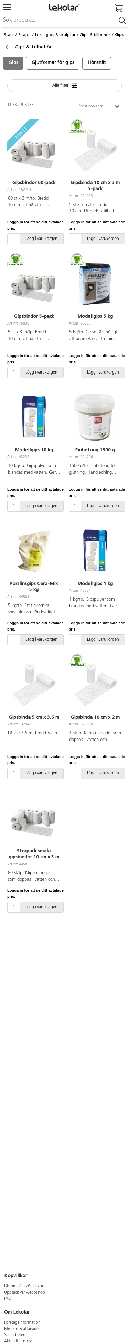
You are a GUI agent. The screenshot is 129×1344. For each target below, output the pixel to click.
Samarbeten (14, 1335)
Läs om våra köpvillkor (23, 1286)
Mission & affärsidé (21, 1329)
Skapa (24, 34)
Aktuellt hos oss (18, 1341)
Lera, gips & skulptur (55, 34)
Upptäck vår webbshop (24, 1293)
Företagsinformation (22, 1323)
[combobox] (64, 20)
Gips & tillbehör (95, 34)
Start (9, 34)
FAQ (7, 1299)
